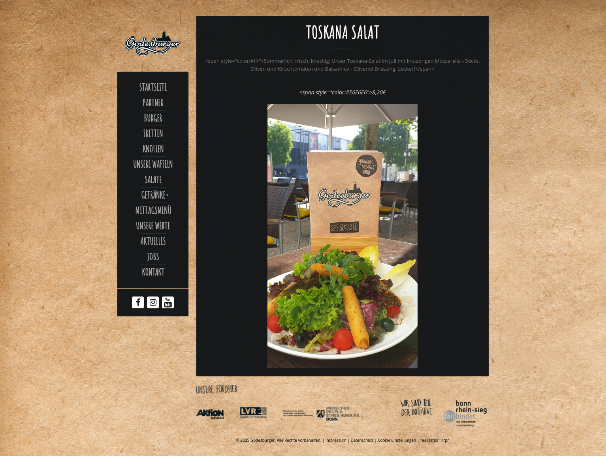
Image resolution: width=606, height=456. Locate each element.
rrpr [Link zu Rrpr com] (445, 440)
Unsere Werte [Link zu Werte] (153, 226)
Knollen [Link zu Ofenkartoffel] (153, 149)
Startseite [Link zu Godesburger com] (153, 87)
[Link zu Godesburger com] (152, 43)
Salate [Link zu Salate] (153, 180)
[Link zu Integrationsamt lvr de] (260, 428)
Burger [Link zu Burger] (153, 118)
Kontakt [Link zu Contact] (153, 272)
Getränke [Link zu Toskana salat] (153, 195)
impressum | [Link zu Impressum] (338, 440)
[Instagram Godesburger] (153, 303)
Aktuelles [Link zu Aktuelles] (153, 241)
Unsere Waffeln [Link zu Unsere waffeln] (153, 164)
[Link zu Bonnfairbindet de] (428, 428)
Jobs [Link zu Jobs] (153, 257)
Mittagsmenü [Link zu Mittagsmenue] (153, 210)
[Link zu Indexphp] (304, 428)
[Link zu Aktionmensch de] (217, 428)
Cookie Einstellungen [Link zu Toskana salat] (397, 440)
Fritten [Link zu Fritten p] (153, 133)
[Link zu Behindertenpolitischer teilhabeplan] (347, 428)
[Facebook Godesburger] (138, 303)
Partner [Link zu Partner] (153, 103)
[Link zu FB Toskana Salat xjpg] (342, 366)
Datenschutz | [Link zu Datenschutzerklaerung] (364, 440)
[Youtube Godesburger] (168, 304)
